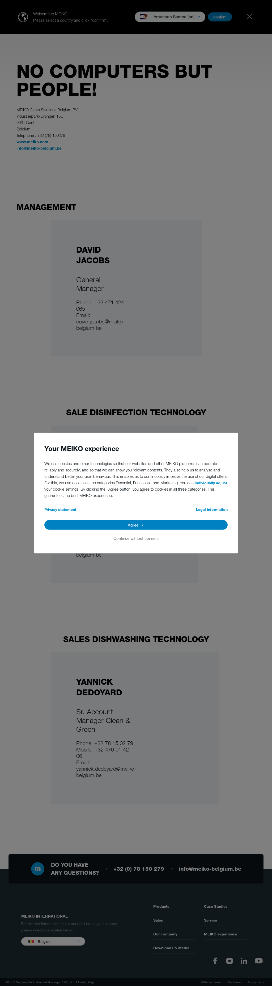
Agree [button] (133, 524)
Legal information (212, 509)
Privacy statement (60, 509)
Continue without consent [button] (136, 538)
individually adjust (211, 482)
